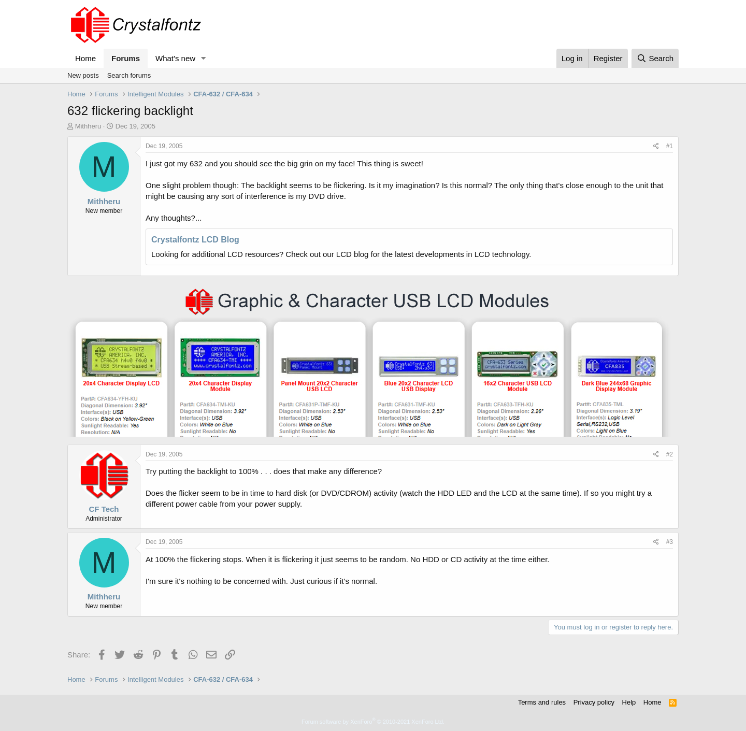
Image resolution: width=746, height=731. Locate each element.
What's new (175, 58)
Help (629, 702)
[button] (203, 58)
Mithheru (88, 126)
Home (85, 58)
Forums (125, 58)
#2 (669, 454)
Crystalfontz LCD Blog (195, 239)
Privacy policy (593, 702)
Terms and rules (542, 702)
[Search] (655, 58)
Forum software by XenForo (373, 722)
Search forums (129, 75)
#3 (669, 542)
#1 (669, 146)
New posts (83, 75)
